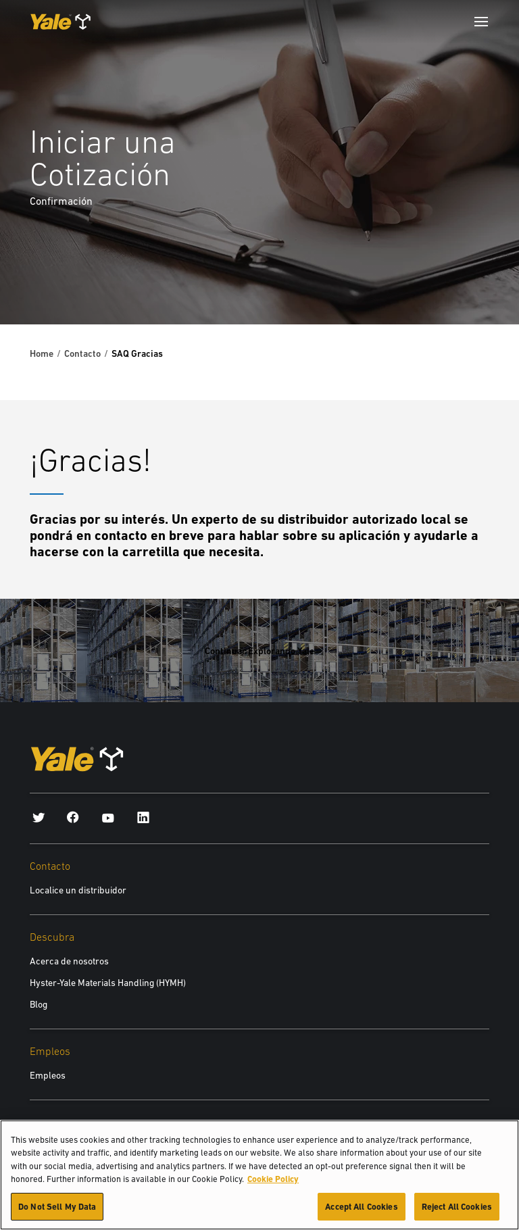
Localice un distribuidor (78, 890)
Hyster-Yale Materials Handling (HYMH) (108, 982)
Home (41, 353)
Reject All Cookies (457, 1213)
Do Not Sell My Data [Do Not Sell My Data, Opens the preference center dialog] (57, 1213)
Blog (38, 1004)
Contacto (82, 353)
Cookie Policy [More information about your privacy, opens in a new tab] (273, 1186)
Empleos (48, 1075)
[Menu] (481, 22)
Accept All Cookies (361, 1213)
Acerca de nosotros (69, 961)
